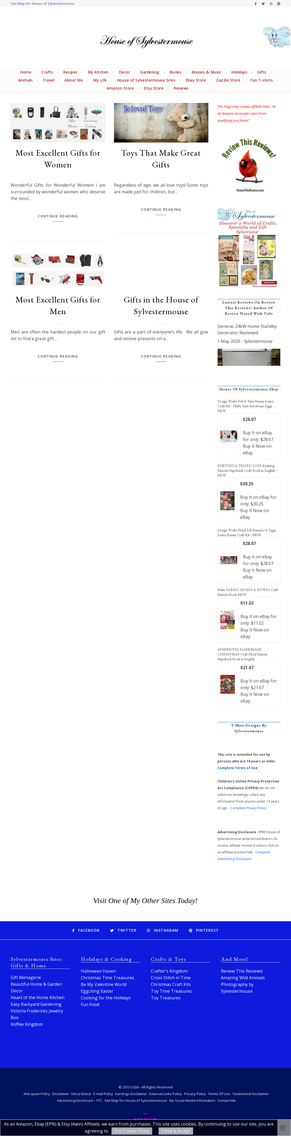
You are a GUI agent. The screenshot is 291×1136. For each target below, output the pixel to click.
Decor (124, 72)
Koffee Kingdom (27, 1024)
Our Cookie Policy (132, 1131)
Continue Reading (58, 216)
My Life (100, 80)
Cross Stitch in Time (171, 978)
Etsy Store (153, 88)
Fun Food (90, 1004)
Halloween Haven (98, 971)
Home (25, 72)
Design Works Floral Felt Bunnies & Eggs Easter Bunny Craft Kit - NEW (246, 532)
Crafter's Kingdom (169, 971)
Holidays (239, 72)
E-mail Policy (103, 1093)
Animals (25, 80)
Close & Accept (175, 1131)
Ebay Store (196, 80)
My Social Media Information (192, 1100)
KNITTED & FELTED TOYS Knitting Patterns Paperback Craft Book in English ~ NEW (247, 470)
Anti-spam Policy (37, 1093)
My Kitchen (98, 72)
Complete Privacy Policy (248, 808)
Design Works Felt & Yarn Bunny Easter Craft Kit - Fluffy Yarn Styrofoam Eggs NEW (245, 406)
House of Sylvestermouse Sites (146, 80)
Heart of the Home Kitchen (37, 997)
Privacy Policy (195, 1093)
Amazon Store (120, 88)
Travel (48, 80)
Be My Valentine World (104, 984)
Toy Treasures (166, 998)
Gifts (261, 72)
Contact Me (226, 1100)
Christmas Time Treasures (107, 978)
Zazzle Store (228, 80)
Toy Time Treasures (171, 991)
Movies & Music (206, 72)
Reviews (181, 88)
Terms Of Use (219, 1093)
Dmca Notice (81, 1093)
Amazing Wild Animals (243, 978)
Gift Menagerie (26, 977)
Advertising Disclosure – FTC (79, 1100)
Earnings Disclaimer (131, 1093)
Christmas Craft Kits (171, 984)
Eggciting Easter (97, 991)
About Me (73, 80)
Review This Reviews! (242, 971)
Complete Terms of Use (237, 768)
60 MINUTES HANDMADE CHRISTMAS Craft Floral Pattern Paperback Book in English (242, 654)
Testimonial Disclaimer (250, 1093)
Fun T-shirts (261, 80)
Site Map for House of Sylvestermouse (42, 3)
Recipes (70, 72)
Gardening (149, 72)
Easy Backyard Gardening (36, 1004)
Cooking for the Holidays (106, 998)
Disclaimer (60, 1093)
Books (176, 72)
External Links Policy (165, 1093)
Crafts (47, 72)
